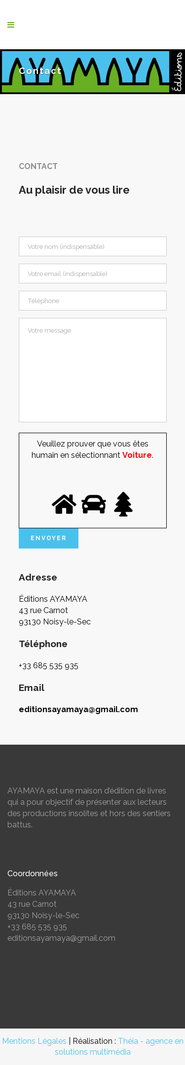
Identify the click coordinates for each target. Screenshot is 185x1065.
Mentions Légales (34, 1041)
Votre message (93, 370)
